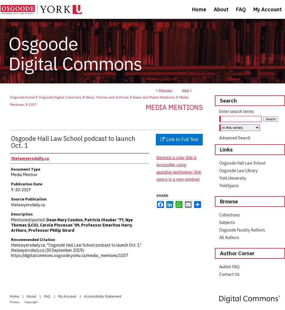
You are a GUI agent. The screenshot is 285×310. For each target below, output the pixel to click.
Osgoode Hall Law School (242, 163)
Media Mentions (174, 107)
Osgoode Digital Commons (60, 97)
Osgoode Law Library (238, 170)
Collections (229, 215)
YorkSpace (229, 185)
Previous (165, 90)
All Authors (229, 237)
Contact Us (229, 274)
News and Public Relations (154, 97)
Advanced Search (235, 138)
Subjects (227, 222)
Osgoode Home (22, 97)
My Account (67, 296)
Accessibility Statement (102, 296)
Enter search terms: (237, 111)
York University (232, 178)
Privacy (15, 302)
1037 (33, 104)
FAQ (47, 296)
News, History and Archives (107, 97)
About (32, 296)
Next (185, 90)
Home (15, 296)
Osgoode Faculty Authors (242, 230)
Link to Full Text (179, 139)
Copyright (31, 302)
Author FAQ (229, 266)
